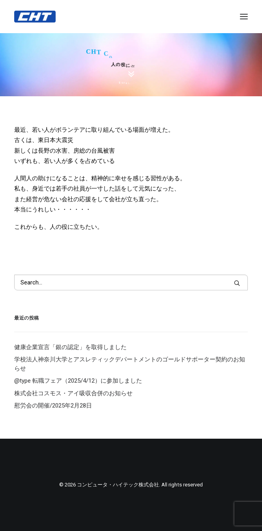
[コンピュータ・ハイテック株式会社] (35, 16)
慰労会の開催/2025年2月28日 (53, 405)
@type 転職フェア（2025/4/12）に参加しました (78, 380)
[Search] (131, 282)
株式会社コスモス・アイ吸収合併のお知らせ (73, 393)
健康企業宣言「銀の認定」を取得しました (70, 347)
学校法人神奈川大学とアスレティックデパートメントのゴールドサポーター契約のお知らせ (129, 364)
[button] (237, 283)
